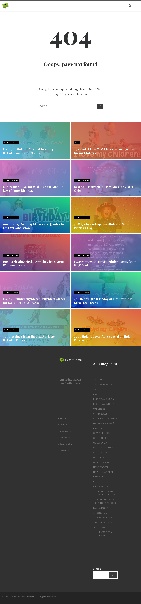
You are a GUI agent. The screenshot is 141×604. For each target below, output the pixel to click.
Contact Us (63, 450)
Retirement (101, 508)
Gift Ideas (100, 438)
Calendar (99, 408)
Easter (97, 428)
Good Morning (103, 447)
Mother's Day (102, 486)
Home (62, 418)
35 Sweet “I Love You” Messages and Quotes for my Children (104, 151)
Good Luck (100, 443)
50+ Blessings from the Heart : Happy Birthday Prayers (29, 338)
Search (97, 569)
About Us (62, 424)
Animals (98, 379)
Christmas (100, 413)
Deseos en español (105, 423)
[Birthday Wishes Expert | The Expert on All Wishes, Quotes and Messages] (5, 5)
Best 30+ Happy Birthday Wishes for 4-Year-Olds (104, 188)
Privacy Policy (65, 444)
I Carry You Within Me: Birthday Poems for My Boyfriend (106, 263)
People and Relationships (105, 493)
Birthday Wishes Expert (22, 597)
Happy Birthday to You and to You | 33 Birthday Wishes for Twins (29, 151)
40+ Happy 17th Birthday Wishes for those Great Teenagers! (103, 301)
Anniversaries (103, 384)
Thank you (100, 513)
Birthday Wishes (11, 143)
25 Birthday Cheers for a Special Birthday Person (103, 338)
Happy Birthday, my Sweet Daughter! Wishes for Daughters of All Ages (34, 301)
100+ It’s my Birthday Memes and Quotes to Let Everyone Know (33, 226)
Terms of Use (64, 437)
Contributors (64, 431)
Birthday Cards (103, 399)
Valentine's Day (103, 522)
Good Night (101, 452)
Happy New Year (103, 472)
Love (77, 143)
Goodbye (98, 457)
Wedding (99, 527)
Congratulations (105, 418)
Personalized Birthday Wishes (105, 501)
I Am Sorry (100, 476)
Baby (96, 394)
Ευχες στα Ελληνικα (105, 534)
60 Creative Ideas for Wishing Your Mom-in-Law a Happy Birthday (34, 188)
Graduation (101, 462)
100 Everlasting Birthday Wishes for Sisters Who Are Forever (33, 263)
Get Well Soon (103, 433)
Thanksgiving (102, 517)
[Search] (113, 575)
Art (95, 389)
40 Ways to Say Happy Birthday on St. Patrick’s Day (100, 226)
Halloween (100, 467)
